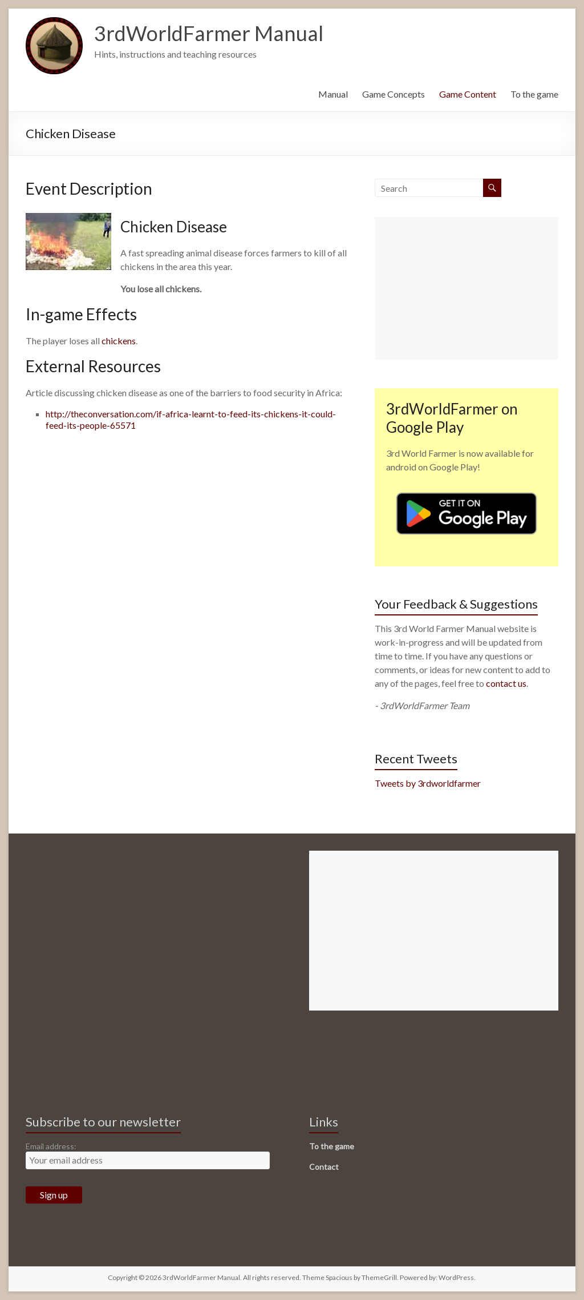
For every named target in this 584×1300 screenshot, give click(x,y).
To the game (534, 93)
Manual (333, 93)
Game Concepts (393, 93)
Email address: (51, 1146)
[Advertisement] (466, 288)
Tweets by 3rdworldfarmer (428, 783)
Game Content (467, 93)
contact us (506, 683)
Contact (324, 1167)
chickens (119, 340)
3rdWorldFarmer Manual (208, 33)
